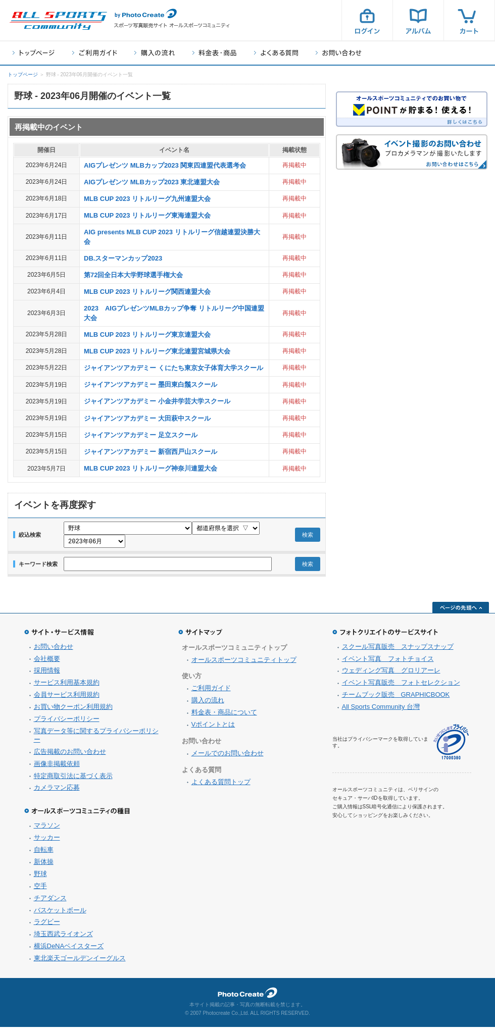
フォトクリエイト (247, 995)
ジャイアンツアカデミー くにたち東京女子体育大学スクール (173, 368)
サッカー (47, 840)
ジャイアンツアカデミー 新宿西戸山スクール (150, 451)
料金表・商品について (224, 715)
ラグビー (47, 925)
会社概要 (47, 661)
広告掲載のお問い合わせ (70, 754)
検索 (307, 536)
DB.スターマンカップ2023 (123, 258)
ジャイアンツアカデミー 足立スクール (140, 435)
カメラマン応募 (57, 790)
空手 (40, 889)
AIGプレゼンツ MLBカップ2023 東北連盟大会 (152, 182)
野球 (40, 877)
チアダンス (50, 901)
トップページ (33, 53)
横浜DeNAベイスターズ (69, 949)
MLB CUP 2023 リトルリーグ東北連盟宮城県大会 (157, 351)
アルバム (418, 20)
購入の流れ (154, 53)
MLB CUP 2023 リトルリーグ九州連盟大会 (147, 198)
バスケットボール (60, 913)
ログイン (367, 20)
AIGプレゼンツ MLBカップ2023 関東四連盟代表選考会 (165, 165)
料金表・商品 (214, 53)
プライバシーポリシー (67, 722)
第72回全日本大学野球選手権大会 (133, 275)
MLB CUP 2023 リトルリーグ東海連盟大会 (147, 215)
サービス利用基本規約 (67, 685)
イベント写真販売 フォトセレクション (401, 685)
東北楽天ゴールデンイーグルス (80, 961)
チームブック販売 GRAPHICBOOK (396, 697)
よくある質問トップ (221, 785)
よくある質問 (276, 53)
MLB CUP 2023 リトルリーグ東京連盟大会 (147, 334)
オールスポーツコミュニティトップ (243, 662)
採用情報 (47, 673)
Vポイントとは (213, 727)
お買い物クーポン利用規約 (73, 709)
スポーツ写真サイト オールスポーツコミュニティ (58, 21)
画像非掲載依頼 (57, 766)
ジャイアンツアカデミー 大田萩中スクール (147, 418)
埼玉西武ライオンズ (63, 937)
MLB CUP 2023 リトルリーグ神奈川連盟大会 (150, 468)
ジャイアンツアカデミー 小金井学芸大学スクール (157, 401)
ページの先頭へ (460, 610)
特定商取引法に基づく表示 (73, 779)
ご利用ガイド (94, 53)
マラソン (47, 828)
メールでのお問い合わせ (227, 756)
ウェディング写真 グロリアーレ (391, 673)
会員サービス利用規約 (67, 697)
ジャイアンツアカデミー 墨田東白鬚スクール (150, 384)
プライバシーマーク (451, 745)
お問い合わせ (338, 53)
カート (469, 20)
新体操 (44, 864)
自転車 (44, 852)
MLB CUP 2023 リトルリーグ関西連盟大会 (147, 291)
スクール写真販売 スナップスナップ (398, 649)
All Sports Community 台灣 (381, 709)
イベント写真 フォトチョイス (388, 661)
